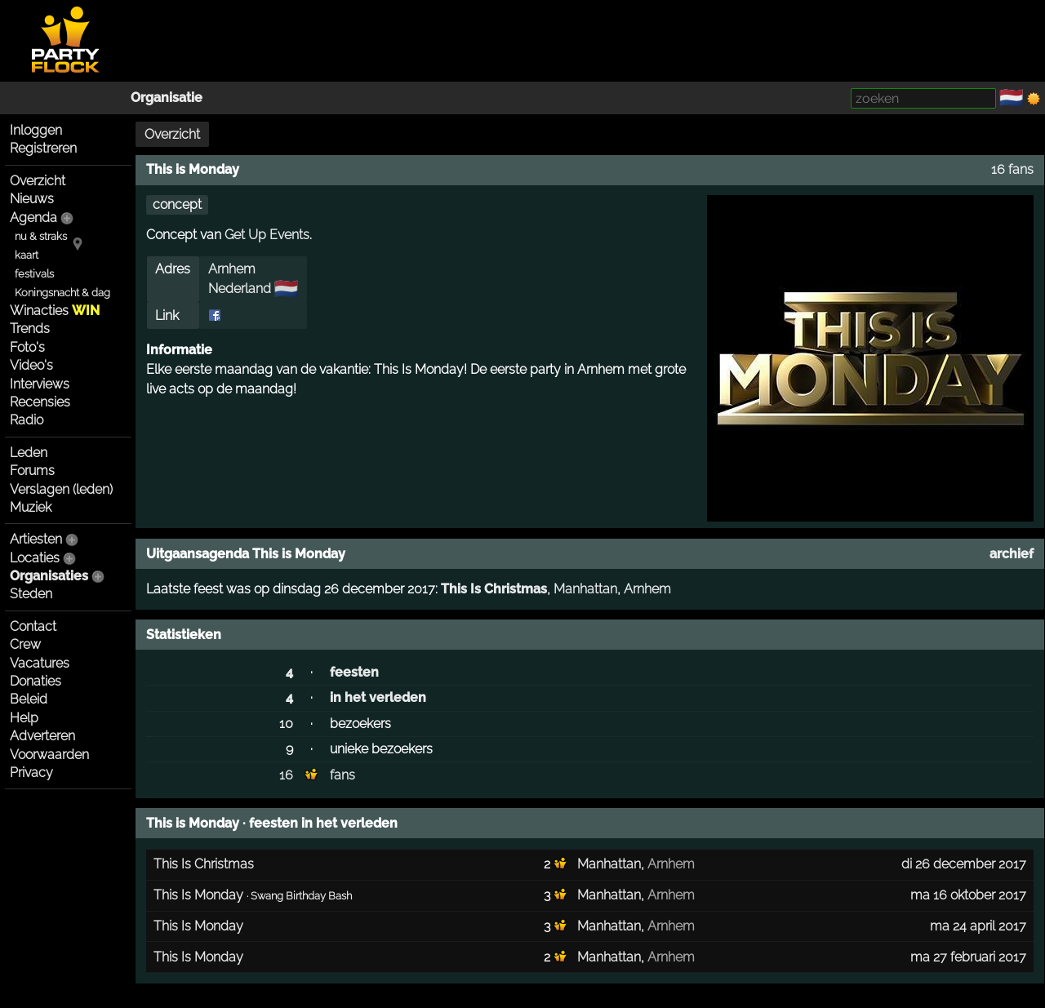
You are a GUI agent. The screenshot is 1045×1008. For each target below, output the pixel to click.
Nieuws (32, 198)
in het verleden (378, 697)
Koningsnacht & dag (62, 292)
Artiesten (36, 539)
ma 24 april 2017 (978, 926)
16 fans (1012, 169)
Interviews (39, 384)
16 (286, 775)
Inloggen (36, 130)
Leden (28, 452)
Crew (25, 644)
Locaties (35, 558)
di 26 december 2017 (963, 864)
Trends (30, 328)
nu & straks (41, 236)
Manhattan (585, 589)
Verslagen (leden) (61, 489)
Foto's (27, 347)
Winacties (55, 310)
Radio (26, 420)
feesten (354, 672)
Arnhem (232, 269)
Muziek (30, 507)
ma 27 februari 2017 (968, 957)
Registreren (43, 148)
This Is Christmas (494, 589)
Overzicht (37, 181)
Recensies (40, 402)
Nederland (239, 288)
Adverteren (42, 736)
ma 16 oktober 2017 (968, 895)
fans (342, 775)
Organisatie (166, 97)
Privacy (31, 772)
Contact (33, 626)
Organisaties (49, 576)
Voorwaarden (49, 754)
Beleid (28, 699)
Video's (31, 365)
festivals (34, 274)
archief (1011, 554)
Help (24, 718)
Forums (32, 470)
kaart (26, 255)
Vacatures (39, 663)
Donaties (35, 681)
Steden (31, 594)
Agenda (33, 217)
